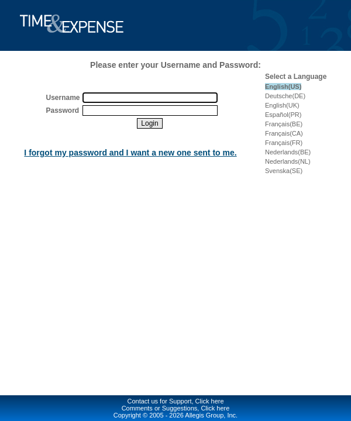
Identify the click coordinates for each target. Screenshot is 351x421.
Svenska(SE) (283, 170)
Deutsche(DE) (285, 95)
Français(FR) (283, 142)
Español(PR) (283, 114)
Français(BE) (283, 123)
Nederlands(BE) (288, 152)
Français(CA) (284, 133)
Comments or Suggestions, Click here (176, 408)
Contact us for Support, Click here (175, 401)
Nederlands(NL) (288, 161)
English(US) (283, 86)
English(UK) (282, 105)
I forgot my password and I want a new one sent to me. (130, 152)
